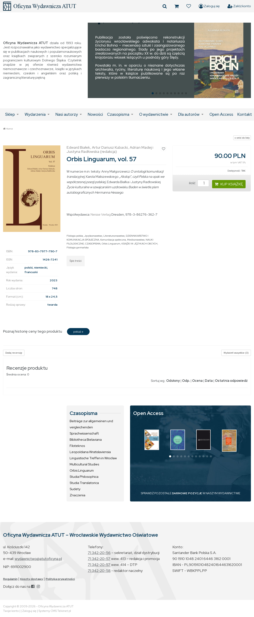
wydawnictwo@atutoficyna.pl (38, 558)
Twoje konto (11, 611)
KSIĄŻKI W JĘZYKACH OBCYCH (139, 243)
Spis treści (76, 261)
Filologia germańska (78, 247)
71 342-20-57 (99, 558)
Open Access (221, 114)
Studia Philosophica (84, 476)
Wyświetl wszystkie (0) (236, 352)
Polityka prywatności (60, 579)
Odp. (186, 381)
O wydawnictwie (153, 114)
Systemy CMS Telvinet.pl (54, 611)
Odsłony (173, 381)
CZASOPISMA (92, 243)
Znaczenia (77, 495)
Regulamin (10, 579)
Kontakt (244, 114)
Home (9, 128)
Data (209, 381)
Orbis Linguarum (111, 243)
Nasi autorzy (66, 114)
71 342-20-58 (99, 570)
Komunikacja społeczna (113, 239)
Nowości (95, 114)
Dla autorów (189, 114)
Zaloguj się (209, 6)
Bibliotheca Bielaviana (86, 439)
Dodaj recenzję (13, 352)
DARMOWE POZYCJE (187, 493)
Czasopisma (118, 114)
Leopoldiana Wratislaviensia (90, 452)
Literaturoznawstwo (114, 235)
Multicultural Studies (84, 464)
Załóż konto (239, 6)
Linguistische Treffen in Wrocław (93, 458)
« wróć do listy (242, 137)
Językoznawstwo (93, 235)
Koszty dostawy (31, 579)
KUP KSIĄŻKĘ (229, 184)
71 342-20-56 (99, 552)
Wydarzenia (35, 114)
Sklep (10, 114)
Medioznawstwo (135, 239)
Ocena (197, 381)
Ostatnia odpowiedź (231, 381)
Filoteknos (77, 446)
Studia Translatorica (84, 483)
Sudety (75, 489)
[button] (92, 60)
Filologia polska (75, 235)
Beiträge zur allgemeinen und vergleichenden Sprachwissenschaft (91, 427)
